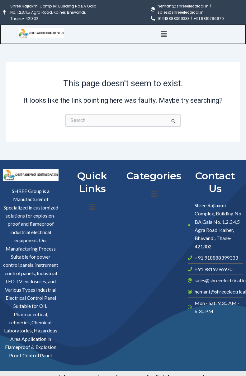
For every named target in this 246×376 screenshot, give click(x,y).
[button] (163, 34)
